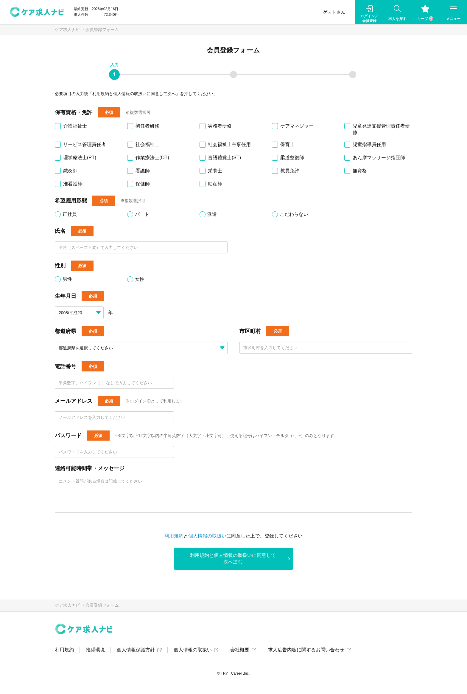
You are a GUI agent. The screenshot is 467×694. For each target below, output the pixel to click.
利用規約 (173, 535)
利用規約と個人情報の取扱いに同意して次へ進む (233, 558)
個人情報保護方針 (136, 649)
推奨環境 (95, 649)
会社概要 (239, 649)
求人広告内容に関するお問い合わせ (306, 649)
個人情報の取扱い (207, 535)
